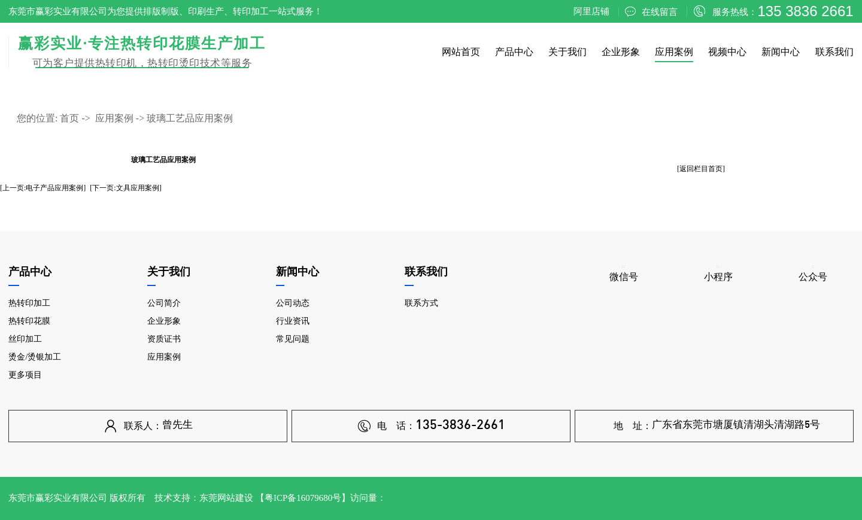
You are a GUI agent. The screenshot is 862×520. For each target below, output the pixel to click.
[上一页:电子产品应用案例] (43, 188)
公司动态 (292, 303)
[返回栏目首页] (701, 169)
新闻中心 (780, 52)
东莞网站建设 (226, 498)
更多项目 (25, 374)
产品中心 (514, 52)
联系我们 (834, 52)
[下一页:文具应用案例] (125, 188)
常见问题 (292, 338)
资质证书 (164, 338)
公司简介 (164, 303)
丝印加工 (25, 338)
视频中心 (727, 52)
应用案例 (674, 52)
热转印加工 (29, 303)
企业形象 (621, 52)
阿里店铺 (591, 11)
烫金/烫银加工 (34, 356)
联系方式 (421, 303)
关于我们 (567, 52)
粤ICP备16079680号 (303, 498)
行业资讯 (292, 321)
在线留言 (651, 11)
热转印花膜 (29, 321)
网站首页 (461, 52)
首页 (69, 118)
